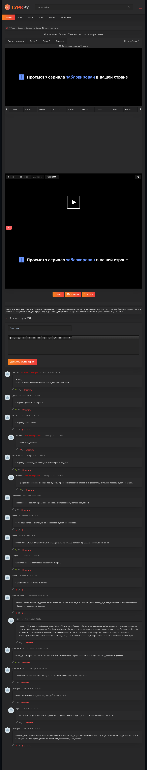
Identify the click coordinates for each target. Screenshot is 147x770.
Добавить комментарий (22, 361)
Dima (14, 516)
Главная (8, 17)
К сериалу (73, 294)
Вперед (88, 294)
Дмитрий (16, 688)
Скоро (52, 17)
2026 (41, 17)
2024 (20, 17)
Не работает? (131, 41)
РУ (20, 7)
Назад (58, 294)
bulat (14, 576)
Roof (18, 619)
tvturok (15, 372)
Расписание (66, 17)
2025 (30, 17)
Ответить (28, 390)
